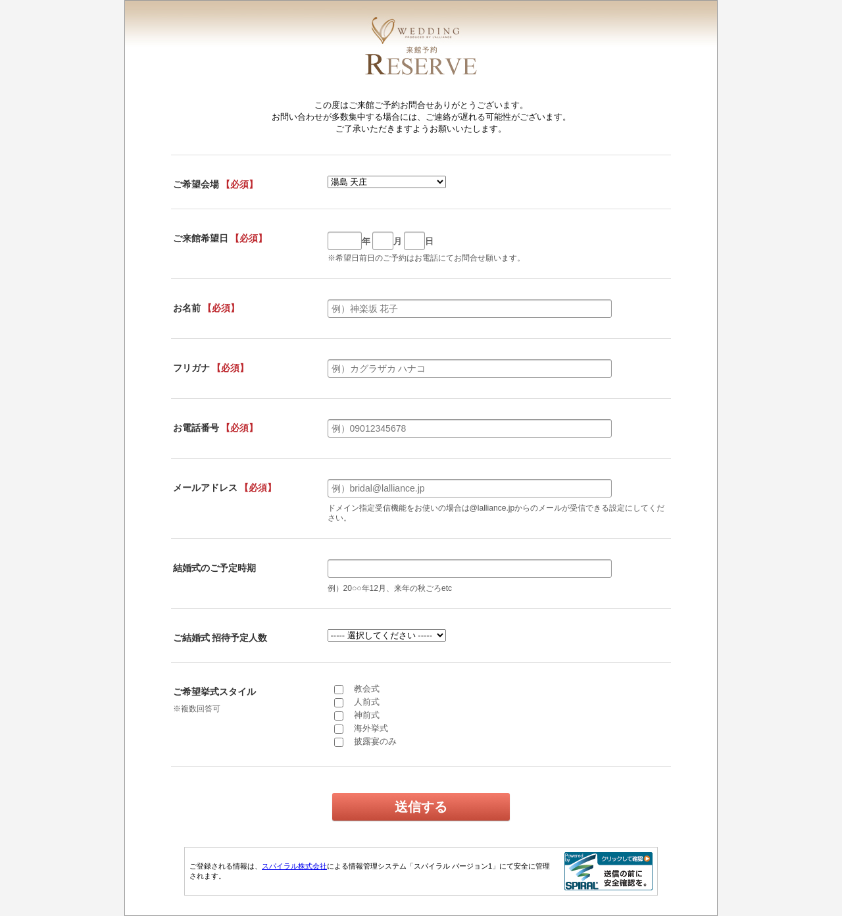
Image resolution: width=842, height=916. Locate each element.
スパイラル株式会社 (294, 866)
